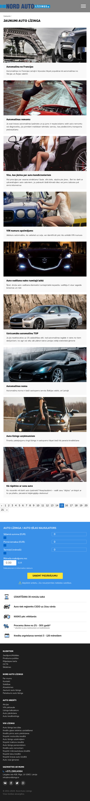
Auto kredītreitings (11, 716)
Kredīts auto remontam (13, 748)
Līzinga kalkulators (11, 710)
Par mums (7, 678)
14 (57, 505)
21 (2, 509)
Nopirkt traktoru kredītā (13, 742)
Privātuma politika (10, 658)
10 (38, 505)
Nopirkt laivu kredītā (12, 754)
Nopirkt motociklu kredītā (14, 736)
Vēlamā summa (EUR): (14, 534)
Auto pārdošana (10, 713)
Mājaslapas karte (10, 661)
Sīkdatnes (7, 667)
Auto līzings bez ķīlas (12, 727)
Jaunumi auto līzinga (12, 690)
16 (66, 505)
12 (47, 505)
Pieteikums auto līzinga (13, 693)
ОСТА (5, 664)
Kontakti (6, 681)
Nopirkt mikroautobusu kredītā (16, 751)
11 (42, 505)
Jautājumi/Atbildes (11, 655)
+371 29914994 (13, 771)
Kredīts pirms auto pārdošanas (16, 733)
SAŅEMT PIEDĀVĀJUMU (45, 575)
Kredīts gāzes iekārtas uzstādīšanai (18, 730)
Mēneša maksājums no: (15, 558)
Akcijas (6, 704)
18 (76, 505)
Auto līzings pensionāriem (14, 745)
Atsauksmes (8, 687)
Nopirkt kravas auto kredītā (15, 757)
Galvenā (6, 16)
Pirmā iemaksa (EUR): (14, 542)
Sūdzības (6, 684)
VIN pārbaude (9, 707)
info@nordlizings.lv (11, 777)
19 (81, 505)
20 (86, 505)
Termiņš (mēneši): (12, 549)
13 (52, 505)
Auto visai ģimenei (11, 760)
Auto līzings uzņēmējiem (14, 739)
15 (61, 505)
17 (71, 505)
